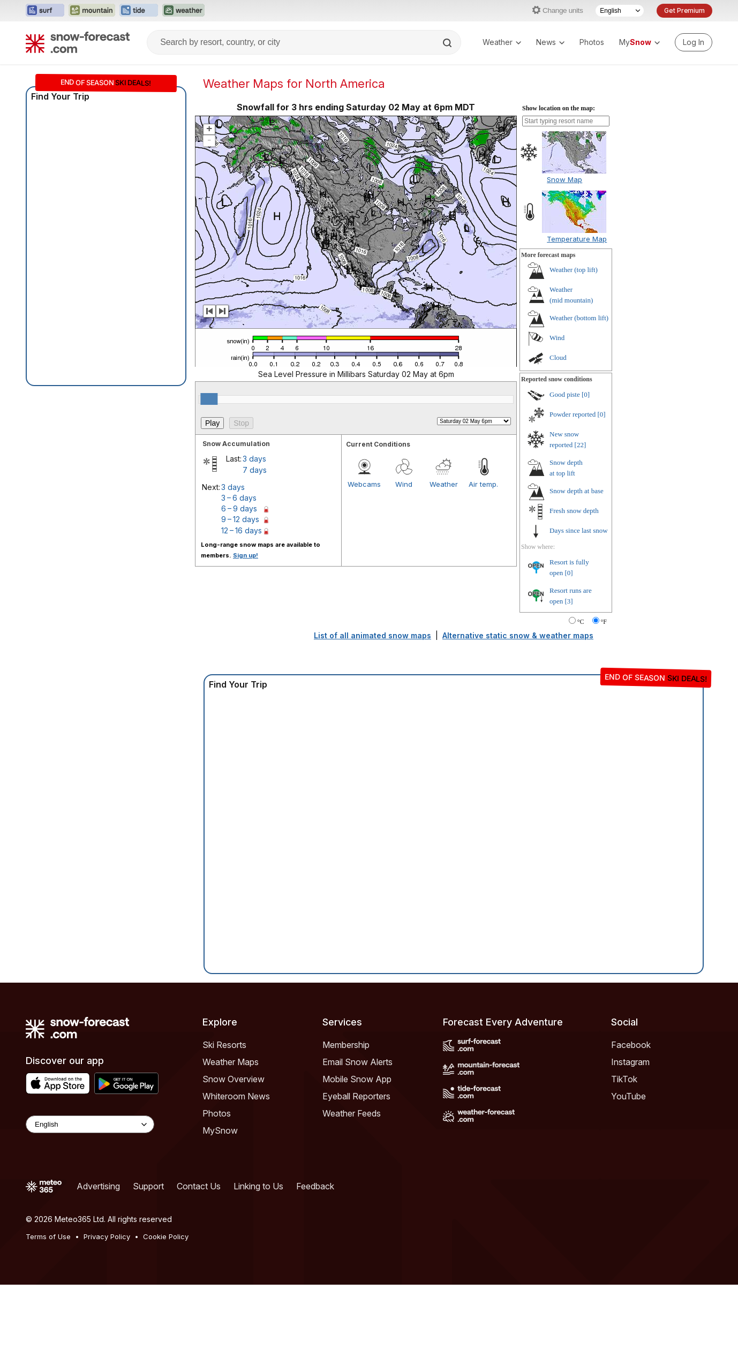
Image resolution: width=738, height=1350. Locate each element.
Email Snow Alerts (357, 1062)
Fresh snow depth (574, 511)
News (550, 42)
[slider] (208, 399)
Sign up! (245, 555)
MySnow (220, 1130)
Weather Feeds (351, 1113)
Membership (346, 1044)
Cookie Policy (166, 1236)
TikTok (624, 1079)
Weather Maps (230, 1062)
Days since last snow (578, 530)
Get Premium (684, 10)
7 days (255, 469)
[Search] (448, 43)
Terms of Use (48, 1236)
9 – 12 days (240, 519)
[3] (569, 601)
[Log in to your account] (693, 42)
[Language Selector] (620, 11)
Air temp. (483, 484)
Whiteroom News (236, 1096)
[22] (580, 445)
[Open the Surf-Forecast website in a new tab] (45, 11)
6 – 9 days (239, 508)
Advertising (98, 1186)
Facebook (631, 1044)
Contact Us (199, 1186)
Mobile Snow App (356, 1079)
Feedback (315, 1186)
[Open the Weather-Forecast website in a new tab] (183, 11)
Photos (591, 42)
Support (148, 1186)
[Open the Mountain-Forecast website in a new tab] (92, 11)
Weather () (573, 270)
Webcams (364, 484)
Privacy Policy (107, 1236)
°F (604, 621)
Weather (502, 42)
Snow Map (564, 179)
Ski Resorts (224, 1044)
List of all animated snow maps (372, 635)
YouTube (628, 1096)
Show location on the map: (558, 108)
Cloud (558, 357)
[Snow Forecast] (78, 42)
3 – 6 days (239, 497)
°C (580, 621)
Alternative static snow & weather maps (517, 635)
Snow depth (576, 491)
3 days (254, 458)
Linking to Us (258, 1186)
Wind (403, 484)
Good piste (564, 394)
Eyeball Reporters (356, 1096)
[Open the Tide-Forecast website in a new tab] (138, 11)
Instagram (630, 1062)
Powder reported (572, 414)
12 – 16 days (241, 530)
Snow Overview (233, 1079)
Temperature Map (577, 239)
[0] (586, 394)
